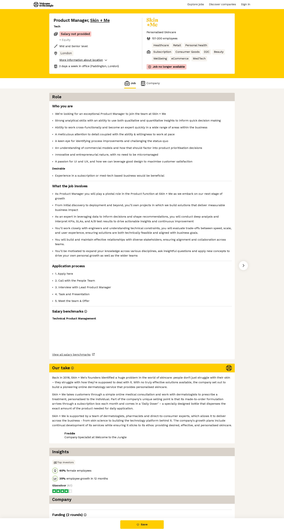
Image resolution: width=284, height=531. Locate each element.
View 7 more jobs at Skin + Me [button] (100, 456)
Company (150, 83)
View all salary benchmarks (71, 442)
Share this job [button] (63, 456)
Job (130, 83)
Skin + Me (100, 20)
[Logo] (43, 4)
